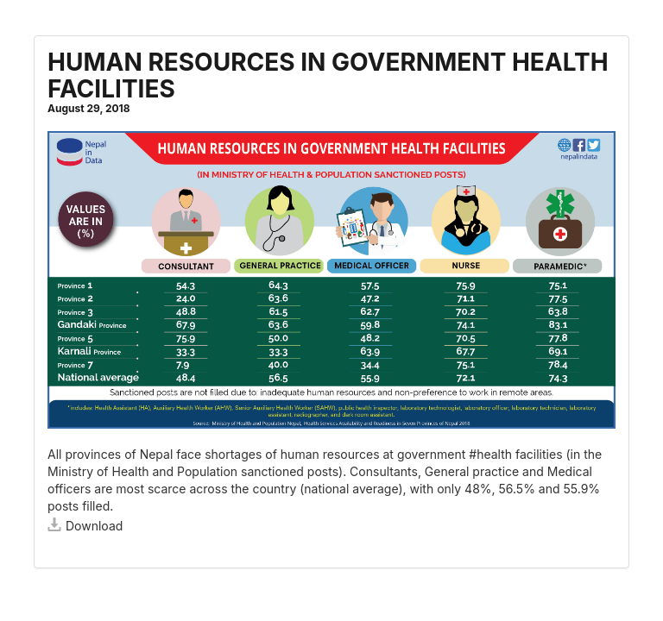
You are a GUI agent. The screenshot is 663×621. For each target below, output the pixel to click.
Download (85, 525)
